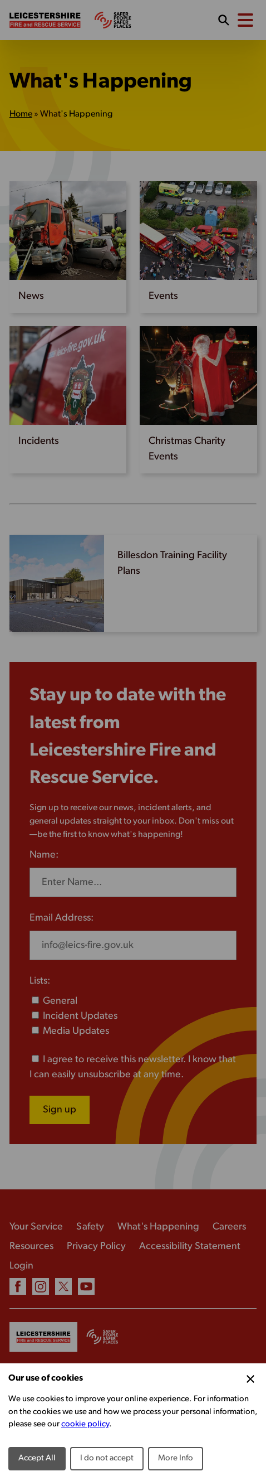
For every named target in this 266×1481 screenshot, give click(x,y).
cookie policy (85, 1424)
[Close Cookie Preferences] (250, 1379)
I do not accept (107, 1458)
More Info (175, 1458)
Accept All (37, 1458)
